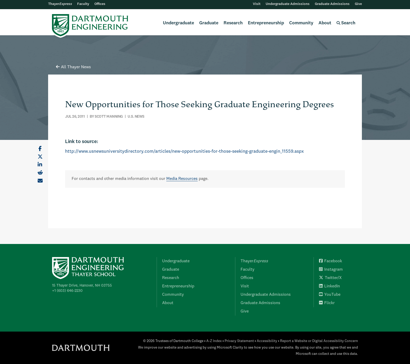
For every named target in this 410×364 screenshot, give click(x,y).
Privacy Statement (239, 341)
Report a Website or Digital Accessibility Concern (319, 341)
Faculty (83, 4)
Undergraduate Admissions (288, 4)
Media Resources (182, 179)
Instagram (331, 270)
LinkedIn (329, 286)
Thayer (60, 4)
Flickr (327, 303)
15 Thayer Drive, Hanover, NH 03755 (82, 285)
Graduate (208, 23)
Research (233, 23)
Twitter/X (330, 278)
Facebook (330, 261)
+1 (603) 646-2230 (67, 291)
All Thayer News (73, 67)
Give (358, 4)
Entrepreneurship (266, 23)
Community (301, 23)
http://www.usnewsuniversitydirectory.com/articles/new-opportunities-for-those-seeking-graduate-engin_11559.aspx (184, 151)
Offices (99, 4)
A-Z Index (214, 341)
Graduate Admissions (332, 4)
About (324, 23)
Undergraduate (178, 23)
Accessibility (267, 341)
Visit (256, 4)
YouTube (329, 295)
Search (346, 23)
